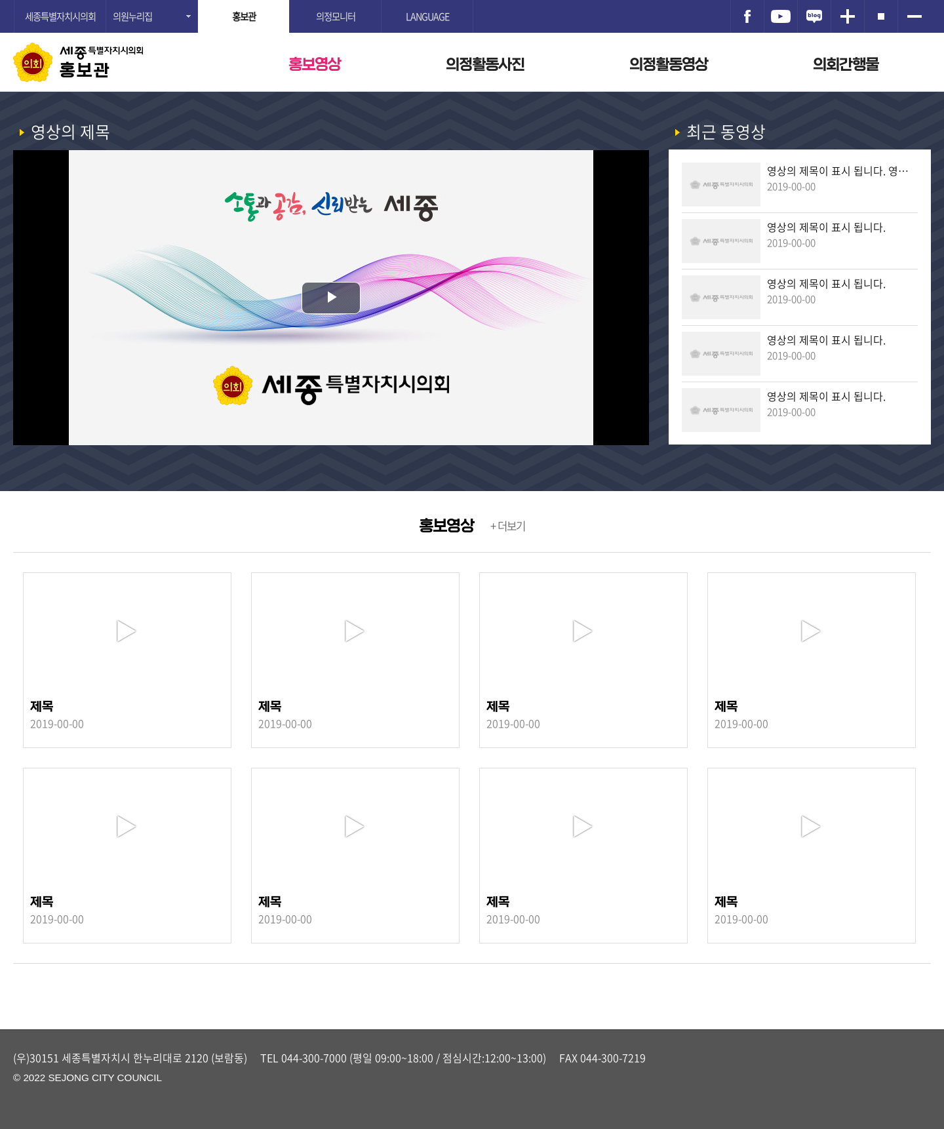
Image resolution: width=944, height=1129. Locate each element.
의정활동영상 (668, 64)
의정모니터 (335, 16)
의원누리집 (132, 16)
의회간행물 (845, 64)
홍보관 (85, 71)
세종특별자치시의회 (60, 16)
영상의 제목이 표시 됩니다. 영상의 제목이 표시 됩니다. (842, 170)
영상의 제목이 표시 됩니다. (826, 227)
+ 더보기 (507, 526)
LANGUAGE (427, 16)
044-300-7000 (314, 1057)
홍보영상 (314, 64)
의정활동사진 (485, 64)
